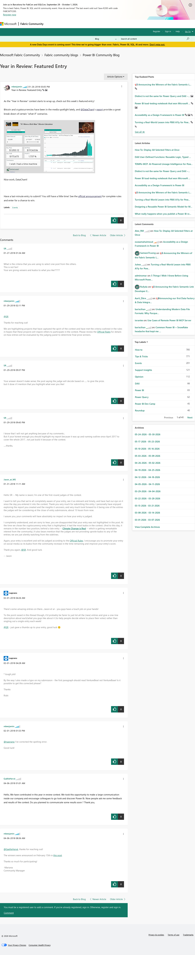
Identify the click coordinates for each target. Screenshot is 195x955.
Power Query (142, 397)
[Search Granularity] (105, 39)
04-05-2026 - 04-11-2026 (147, 484)
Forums (50, 24)
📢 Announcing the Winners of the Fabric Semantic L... (163, 84)
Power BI (139, 390)
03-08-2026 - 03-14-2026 (147, 512)
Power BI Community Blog (101, 55)
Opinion (139, 376)
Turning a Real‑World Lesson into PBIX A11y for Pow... (163, 122)
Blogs (103, 24)
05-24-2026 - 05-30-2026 (147, 434)
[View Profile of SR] (5, 248)
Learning (115, 24)
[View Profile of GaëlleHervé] (9, 778)
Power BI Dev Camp (145, 403)
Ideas (76, 24)
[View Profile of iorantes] (139, 320)
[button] (122, 86)
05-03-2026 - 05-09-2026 (147, 455)
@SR (6, 316)
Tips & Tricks (141, 356)
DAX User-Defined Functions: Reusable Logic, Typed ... (163, 156)
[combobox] (155, 39)
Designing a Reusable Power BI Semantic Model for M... (163, 206)
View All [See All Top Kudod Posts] (140, 132)
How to (138, 349)
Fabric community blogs (61, 55)
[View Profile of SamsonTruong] (148, 252)
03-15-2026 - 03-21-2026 (147, 505)
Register (156, 31)
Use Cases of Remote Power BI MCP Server (169, 320)
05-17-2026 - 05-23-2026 (147, 441)
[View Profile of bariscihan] (140, 309)
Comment (9, 912)
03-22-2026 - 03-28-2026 (147, 498)
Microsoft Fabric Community (20, 55)
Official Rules (103, 331)
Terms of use (173, 934)
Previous (168, 417)
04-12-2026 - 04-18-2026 (147, 477)
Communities (90, 24)
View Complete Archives (147, 526)
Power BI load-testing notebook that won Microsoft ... (163, 103)
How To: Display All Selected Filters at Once (157, 149)
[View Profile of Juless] (138, 264)
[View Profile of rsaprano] (13, 592)
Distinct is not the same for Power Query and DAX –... (163, 96)
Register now (9, 14)
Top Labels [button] (140, 341)
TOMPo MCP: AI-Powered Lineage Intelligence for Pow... (164, 163)
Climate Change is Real (74, 528)
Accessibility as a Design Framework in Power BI (160, 114)
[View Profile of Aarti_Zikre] (140, 298)
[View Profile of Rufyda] (143, 286)
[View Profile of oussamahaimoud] (144, 241)
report (99, 109)
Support (128, 24)
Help (178, 31)
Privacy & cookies (156, 934)
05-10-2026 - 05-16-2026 (147, 448)
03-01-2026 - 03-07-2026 (147, 519)
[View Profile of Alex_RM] (139, 230)
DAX (137, 383)
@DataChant (87, 109)
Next (189, 417)
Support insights (143, 369)
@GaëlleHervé (11, 849)
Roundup (140, 410)
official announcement (90, 196)
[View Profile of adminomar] (141, 275)
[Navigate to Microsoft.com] (8, 24)
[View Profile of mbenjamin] (16, 86)
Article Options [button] (114, 76)
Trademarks (188, 934)
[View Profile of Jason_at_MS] (10, 479)
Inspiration (63, 24)
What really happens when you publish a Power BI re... (163, 213)
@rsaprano (9, 741)
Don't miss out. (157, 44)
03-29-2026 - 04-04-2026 (147, 491)
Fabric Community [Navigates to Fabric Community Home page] (31, 24)
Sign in (168, 31)
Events (15, 207)
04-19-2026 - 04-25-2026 (147, 469)
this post (57, 855)
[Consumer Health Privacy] (40, 945)
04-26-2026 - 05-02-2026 (147, 462)
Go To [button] (188, 31)
